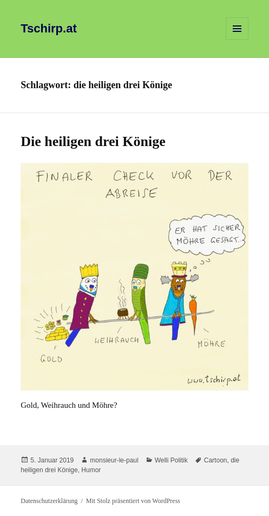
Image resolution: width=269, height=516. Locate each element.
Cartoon (215, 460)
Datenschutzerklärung (49, 501)
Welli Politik (171, 460)
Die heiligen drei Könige (93, 141)
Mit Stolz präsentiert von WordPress (133, 501)
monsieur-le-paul (114, 460)
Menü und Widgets (237, 39)
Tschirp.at (49, 28)
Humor (91, 470)
